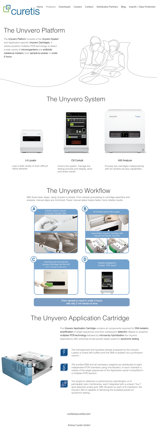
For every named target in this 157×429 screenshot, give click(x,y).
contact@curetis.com (79, 413)
